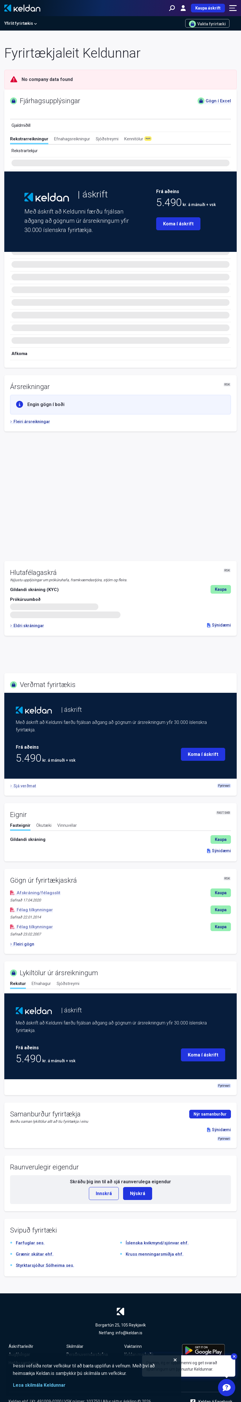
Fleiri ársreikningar (30, 421)
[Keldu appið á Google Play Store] (207, 1350)
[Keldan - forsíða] (22, 8)
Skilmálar (74, 1346)
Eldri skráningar (27, 625)
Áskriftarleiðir (21, 1346)
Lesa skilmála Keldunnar (39, 1385)
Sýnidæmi (219, 625)
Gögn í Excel (214, 100)
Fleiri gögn (22, 944)
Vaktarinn (133, 1346)
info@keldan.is (129, 1333)
